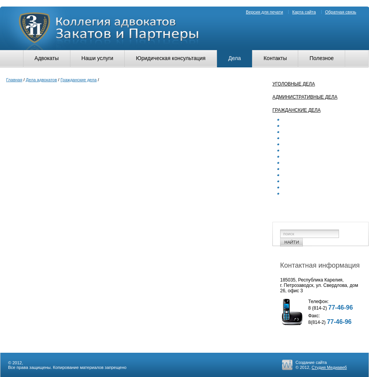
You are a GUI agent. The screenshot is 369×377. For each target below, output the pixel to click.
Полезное (321, 58)
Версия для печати (264, 12)
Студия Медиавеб (329, 367)
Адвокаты (47, 58)
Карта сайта (304, 12)
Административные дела (304, 97)
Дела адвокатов (41, 79)
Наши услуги (98, 58)
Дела (234, 58)
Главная (14, 79)
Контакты (275, 58)
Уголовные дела (293, 84)
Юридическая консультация (170, 58)
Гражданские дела (78, 79)
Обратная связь (340, 12)
